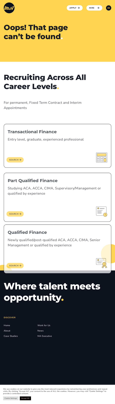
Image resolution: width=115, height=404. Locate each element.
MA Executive (44, 336)
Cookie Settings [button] (11, 398)
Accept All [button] (25, 398)
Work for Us (43, 325)
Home (7, 325)
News (40, 330)
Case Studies (11, 336)
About (7, 330)
